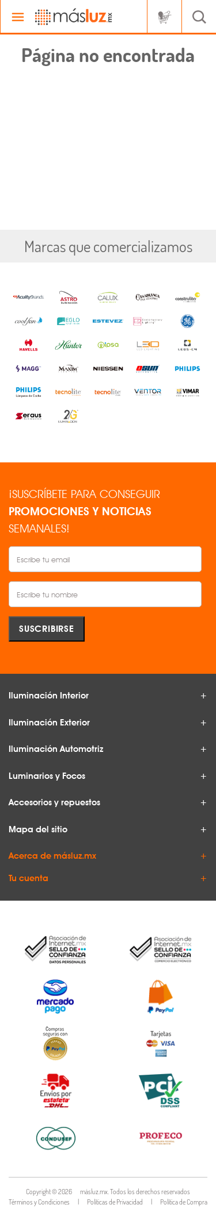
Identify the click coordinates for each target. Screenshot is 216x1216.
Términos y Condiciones (39, 1202)
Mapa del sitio (38, 829)
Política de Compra (183, 1202)
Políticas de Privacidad (115, 1202)
